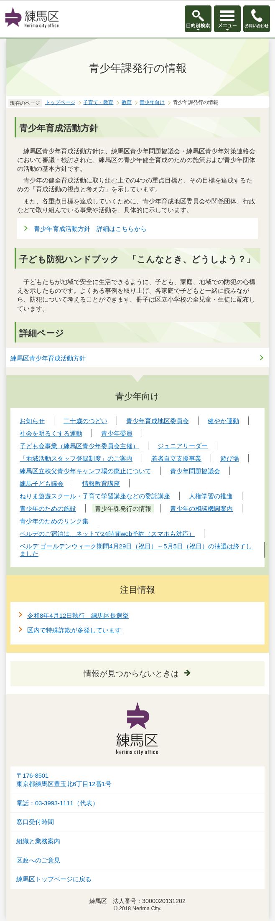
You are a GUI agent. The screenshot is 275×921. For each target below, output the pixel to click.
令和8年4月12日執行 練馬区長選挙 (78, 615)
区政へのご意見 (38, 860)
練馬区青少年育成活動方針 (48, 358)
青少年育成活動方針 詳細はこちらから (90, 228)
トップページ (60, 102)
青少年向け (152, 102)
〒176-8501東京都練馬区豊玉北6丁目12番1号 (64, 780)
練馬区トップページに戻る (54, 879)
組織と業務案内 (38, 841)
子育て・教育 (98, 102)
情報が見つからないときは (131, 673)
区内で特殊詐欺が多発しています (74, 630)
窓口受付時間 (35, 822)
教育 (127, 102)
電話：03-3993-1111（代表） (57, 803)
